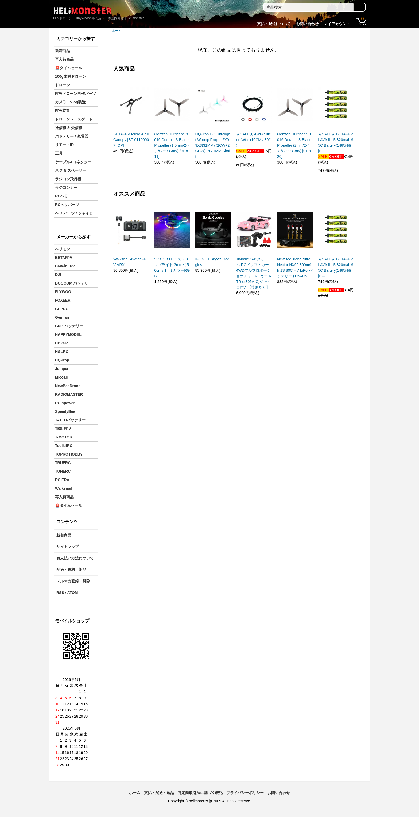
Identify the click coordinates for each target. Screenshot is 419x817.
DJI (58, 275)
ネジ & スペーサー (70, 170)
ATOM (72, 592)
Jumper (62, 369)
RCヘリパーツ (67, 205)
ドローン (62, 85)
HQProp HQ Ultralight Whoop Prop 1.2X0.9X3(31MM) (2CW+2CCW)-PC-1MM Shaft (212, 145)
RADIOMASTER (69, 394)
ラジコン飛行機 (68, 179)
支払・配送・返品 (159, 793)
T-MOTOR (63, 437)
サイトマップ (67, 546)
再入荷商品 (64, 59)
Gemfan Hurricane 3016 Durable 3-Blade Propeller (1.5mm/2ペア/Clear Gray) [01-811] (172, 145)
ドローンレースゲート (73, 119)
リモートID (64, 145)
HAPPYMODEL (68, 334)
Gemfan (62, 317)
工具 (59, 153)
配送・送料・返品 (71, 569)
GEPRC (61, 309)
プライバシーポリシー (245, 793)
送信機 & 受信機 (68, 128)
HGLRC (61, 351)
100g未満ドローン (70, 76)
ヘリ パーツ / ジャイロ (74, 213)
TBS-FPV (63, 428)
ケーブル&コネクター (73, 162)
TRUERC (63, 463)
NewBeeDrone (67, 386)
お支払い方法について (75, 558)
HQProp (62, 360)
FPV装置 (62, 110)
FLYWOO (63, 292)
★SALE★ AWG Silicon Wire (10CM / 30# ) (253, 139)
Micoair (61, 377)
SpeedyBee (65, 411)
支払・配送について (274, 24)
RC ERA (62, 480)
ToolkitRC (63, 445)
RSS (60, 592)
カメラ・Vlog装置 (70, 102)
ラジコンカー (66, 187)
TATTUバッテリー (70, 420)
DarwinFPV (65, 266)
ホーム (117, 31)
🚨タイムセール (68, 68)
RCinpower (65, 403)
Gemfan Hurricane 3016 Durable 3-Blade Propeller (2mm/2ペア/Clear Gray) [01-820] (294, 145)
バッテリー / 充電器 (71, 136)
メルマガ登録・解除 (73, 581)
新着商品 (62, 51)
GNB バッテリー (69, 326)
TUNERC (63, 471)
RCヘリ (61, 196)
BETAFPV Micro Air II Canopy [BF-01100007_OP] (131, 139)
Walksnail (63, 488)
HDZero (62, 343)
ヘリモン (62, 249)
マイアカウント (337, 24)
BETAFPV (63, 257)
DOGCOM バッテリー (73, 283)
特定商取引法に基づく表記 (200, 793)
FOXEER (63, 300)
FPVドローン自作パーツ (75, 93)
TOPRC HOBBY (69, 454)
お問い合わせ (307, 24)
